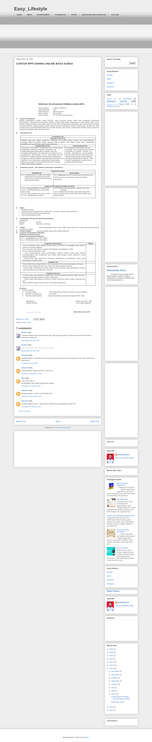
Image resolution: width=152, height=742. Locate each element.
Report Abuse (113, 591)
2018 (111, 707)
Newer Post (21, 421)
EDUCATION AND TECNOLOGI (94, 15)
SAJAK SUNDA (122, 548)
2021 (111, 665)
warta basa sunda (117, 702)
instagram (110, 83)
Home (58, 421)
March (113, 694)
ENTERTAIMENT (43, 15)
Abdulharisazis (123, 455)
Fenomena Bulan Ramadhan (123, 531)
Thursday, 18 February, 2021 (31, 407)
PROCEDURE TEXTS (116, 270)
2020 (111, 668)
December (115, 671)
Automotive (127, 99)
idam (23, 378)
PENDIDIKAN (112, 106)
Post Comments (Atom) (62, 427)
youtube (110, 75)
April (113, 691)
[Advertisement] (76, 37)
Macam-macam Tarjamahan (122, 484)
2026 (111, 649)
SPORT (74, 15)
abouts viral (111, 99)
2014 (111, 710)
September (115, 681)
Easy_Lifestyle (30, 8)
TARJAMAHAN (122, 499)
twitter (109, 79)
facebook (110, 87)
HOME (19, 15)
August (114, 684)
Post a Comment (25, 411)
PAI (132, 104)
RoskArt (24, 332)
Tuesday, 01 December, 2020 (31, 396)
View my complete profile (124, 458)
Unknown (24, 355)
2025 (111, 652)
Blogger (86, 737)
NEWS (29, 15)
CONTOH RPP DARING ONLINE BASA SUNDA (120, 698)
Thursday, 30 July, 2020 (29, 363)
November (115, 675)
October (114, 678)
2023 (111, 659)
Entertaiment (110, 104)
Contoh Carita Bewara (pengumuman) (121, 516)
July (113, 688)
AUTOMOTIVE (60, 15)
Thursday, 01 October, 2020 (30, 386)
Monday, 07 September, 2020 (31, 373)
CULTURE (115, 15)
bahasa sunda (26, 322)
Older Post (94, 421)
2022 (111, 662)
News (121, 104)
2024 (111, 655)
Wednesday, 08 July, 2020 (30, 340)
